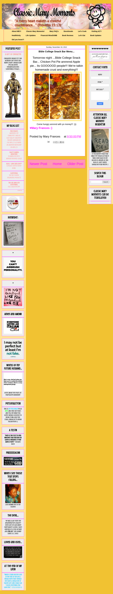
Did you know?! (18, 40)
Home (57, 164)
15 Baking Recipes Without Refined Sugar (14, 157)
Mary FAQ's (54, 31)
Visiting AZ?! (96, 31)
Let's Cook (82, 31)
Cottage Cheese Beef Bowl (14, 167)
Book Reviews (67, 35)
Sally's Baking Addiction (14, 153)
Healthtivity (16, 35)
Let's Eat (81, 35)
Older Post (75, 164)
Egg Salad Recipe (14, 187)
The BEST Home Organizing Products (14, 176)
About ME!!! (16, 31)
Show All (19, 190)
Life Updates (31, 35)
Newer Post (38, 164)
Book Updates (95, 35)
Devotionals (68, 31)
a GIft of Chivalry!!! (13, 54)
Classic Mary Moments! (35, 31)
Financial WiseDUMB (49, 35)
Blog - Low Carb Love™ (14, 164)
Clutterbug (14, 173)
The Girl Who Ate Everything (14, 184)
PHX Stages (14, 131)
